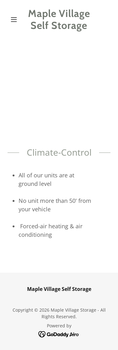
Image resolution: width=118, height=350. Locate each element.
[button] (15, 19)
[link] (59, 20)
